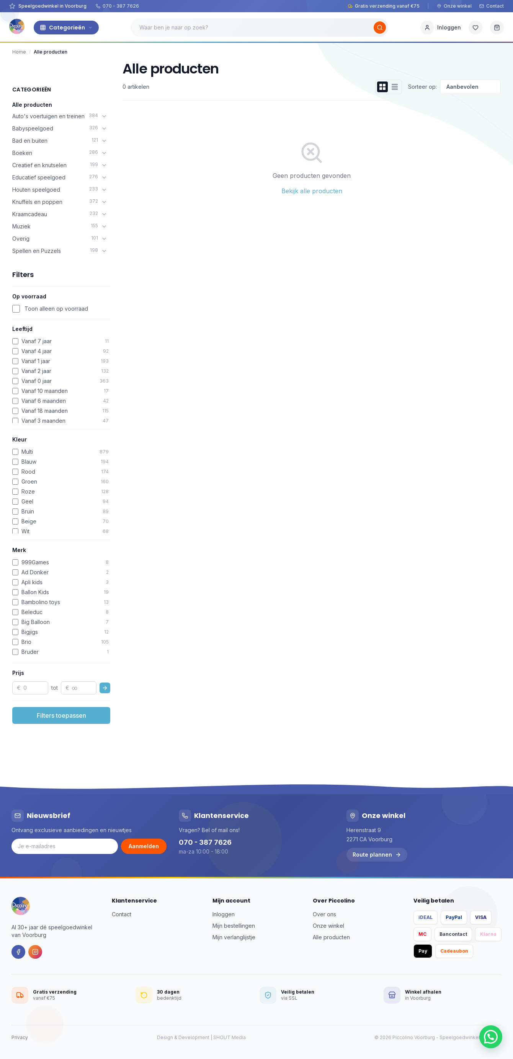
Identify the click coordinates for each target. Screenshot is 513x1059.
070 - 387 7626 (117, 6)
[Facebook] (18, 952)
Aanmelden (144, 846)
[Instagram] (35, 952)
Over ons (324, 914)
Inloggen (223, 914)
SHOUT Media (229, 1037)
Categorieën (66, 27)
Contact (491, 6)
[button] (490, 1036)
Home (19, 52)
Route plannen (377, 854)
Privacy (19, 1037)
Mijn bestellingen (233, 925)
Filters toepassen (61, 715)
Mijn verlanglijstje (233, 937)
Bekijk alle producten (311, 191)
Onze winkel (454, 6)
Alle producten (32, 104)
